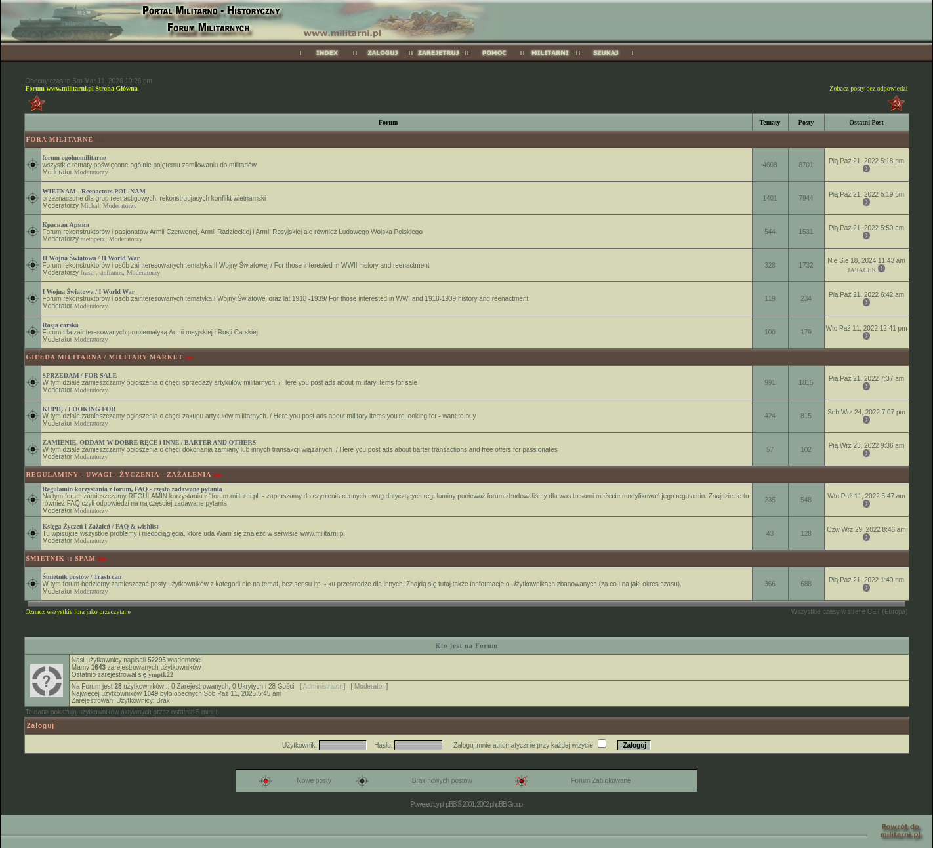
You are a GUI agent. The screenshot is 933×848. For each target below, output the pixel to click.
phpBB (448, 804)
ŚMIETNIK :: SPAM (61, 558)
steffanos (111, 272)
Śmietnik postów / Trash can (82, 576)
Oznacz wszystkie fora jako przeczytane (78, 611)
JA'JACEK (862, 269)
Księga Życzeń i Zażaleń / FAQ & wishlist (101, 526)
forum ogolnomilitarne (74, 157)
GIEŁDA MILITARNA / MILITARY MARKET (105, 357)
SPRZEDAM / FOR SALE (80, 375)
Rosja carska (61, 325)
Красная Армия (66, 224)
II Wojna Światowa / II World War (91, 258)
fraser (88, 272)
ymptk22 (160, 674)
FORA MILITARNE (59, 139)
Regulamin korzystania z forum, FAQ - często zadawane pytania (132, 489)
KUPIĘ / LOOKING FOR (79, 409)
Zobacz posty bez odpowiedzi (868, 88)
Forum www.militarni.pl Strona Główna (82, 88)
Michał (90, 205)
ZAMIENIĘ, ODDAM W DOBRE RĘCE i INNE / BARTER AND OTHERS (150, 442)
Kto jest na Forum (466, 645)
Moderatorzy (91, 172)
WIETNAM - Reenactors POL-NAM (94, 191)
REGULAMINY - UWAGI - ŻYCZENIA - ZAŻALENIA (119, 474)
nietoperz (93, 239)
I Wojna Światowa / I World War (89, 291)
